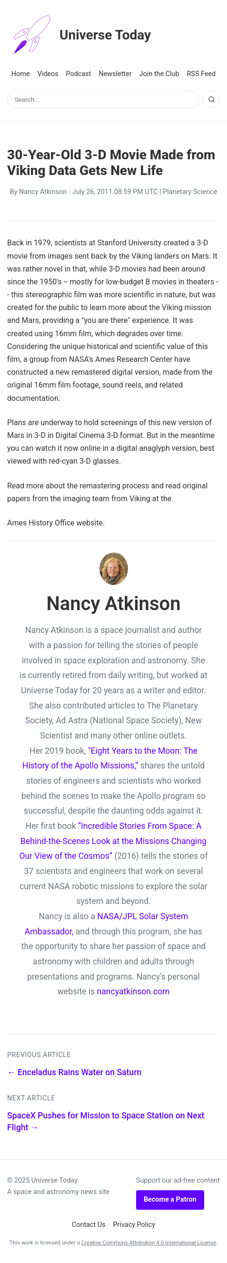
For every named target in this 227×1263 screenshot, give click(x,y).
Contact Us (89, 1225)
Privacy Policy (134, 1225)
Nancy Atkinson (43, 192)
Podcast (78, 74)
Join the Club (159, 74)
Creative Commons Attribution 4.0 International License (148, 1242)
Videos (48, 74)
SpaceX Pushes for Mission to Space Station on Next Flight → (105, 1121)
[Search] (211, 99)
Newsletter (115, 74)
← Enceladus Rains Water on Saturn (74, 1072)
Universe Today (79, 35)
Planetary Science (190, 192)
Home (20, 74)
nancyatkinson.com (133, 991)
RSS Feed (201, 74)
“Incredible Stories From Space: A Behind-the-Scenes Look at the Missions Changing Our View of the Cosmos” (113, 841)
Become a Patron (170, 1199)
